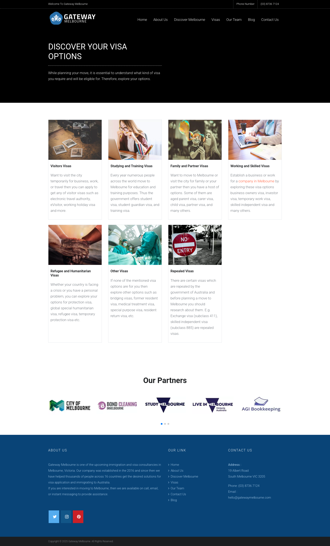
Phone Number (245, 3)
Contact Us (270, 19)
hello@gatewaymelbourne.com (249, 497)
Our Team (234, 19)
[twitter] (54, 516)
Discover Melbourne (189, 19)
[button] (161, 424)
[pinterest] (78, 516)
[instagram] (66, 516)
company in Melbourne (256, 181)
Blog (251, 19)
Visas (216, 19)
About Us (160, 19)
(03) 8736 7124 (270, 3)
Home (142, 19)
